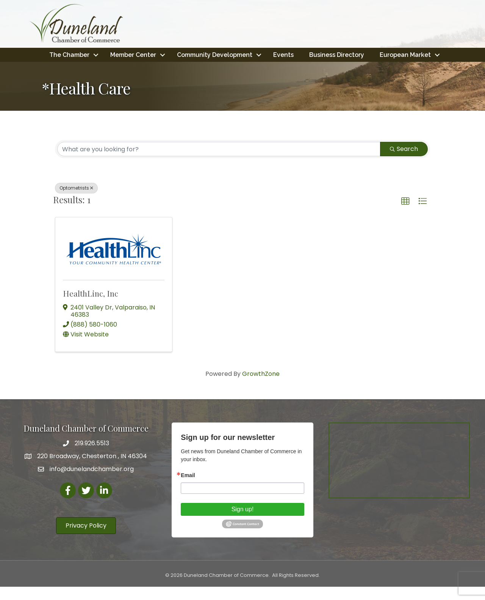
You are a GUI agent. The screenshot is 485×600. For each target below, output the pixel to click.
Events (319, 54)
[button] (405, 214)
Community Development (250, 54)
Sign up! (243, 522)
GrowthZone (261, 387)
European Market (240, 68)
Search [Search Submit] (404, 162)
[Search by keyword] (218, 162)
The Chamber (105, 54)
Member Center (169, 54)
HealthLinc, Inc (90, 306)
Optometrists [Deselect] (76, 201)
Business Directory (372, 54)
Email (188, 488)
